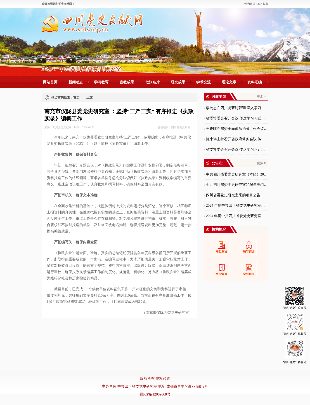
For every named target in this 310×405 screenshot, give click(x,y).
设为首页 (249, 3)
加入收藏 (262, 3)
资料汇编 (254, 82)
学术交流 (203, 82)
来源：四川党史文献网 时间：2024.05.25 (69, 127)
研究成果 (178, 82)
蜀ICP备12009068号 (155, 394)
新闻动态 (76, 82)
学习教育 (101, 82)
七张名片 (152, 82)
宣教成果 (127, 82)
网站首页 (50, 82)
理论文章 (229, 82)
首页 (76, 97)
